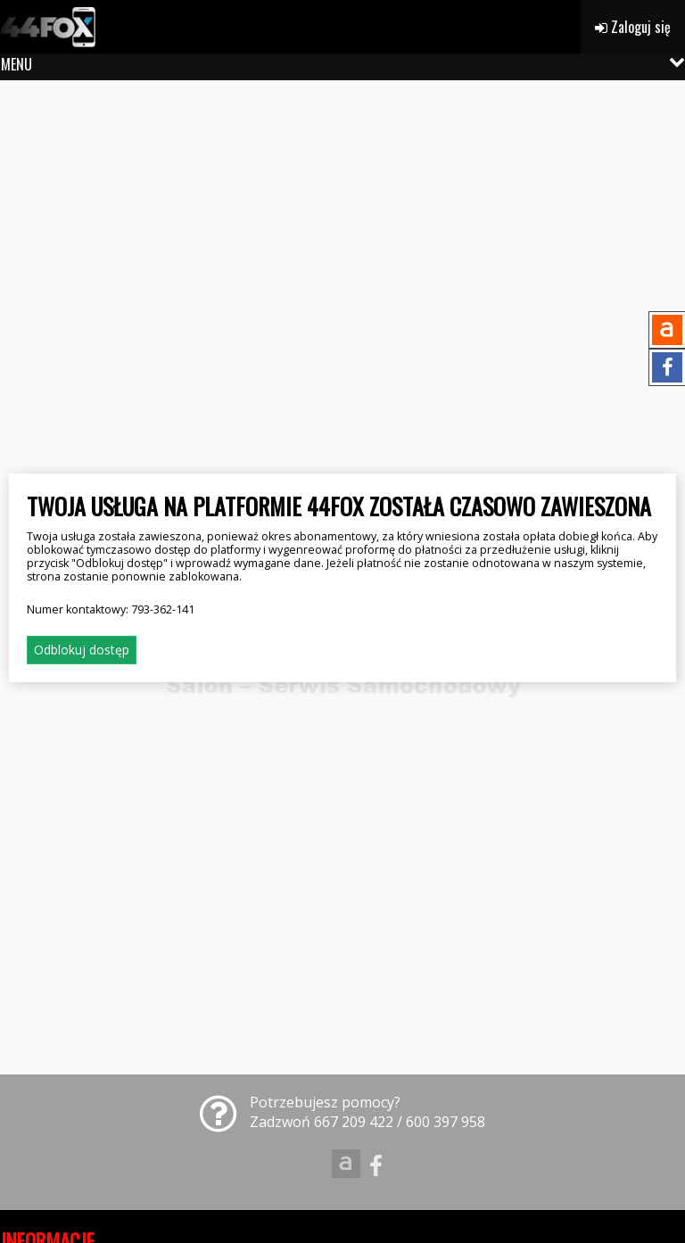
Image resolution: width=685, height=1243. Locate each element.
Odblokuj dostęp (81, 649)
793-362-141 (162, 609)
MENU (16, 64)
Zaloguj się (633, 26)
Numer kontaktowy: (110, 609)
